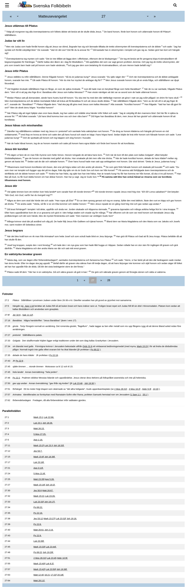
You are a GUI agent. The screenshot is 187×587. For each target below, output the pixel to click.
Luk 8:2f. (50, 563)
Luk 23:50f (51, 569)
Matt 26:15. (38, 428)
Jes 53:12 (38, 518)
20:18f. (60, 575)
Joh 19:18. (72, 518)
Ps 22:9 (19, 361)
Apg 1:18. (38, 439)
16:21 (47, 575)
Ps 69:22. (38, 507)
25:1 (145, 394)
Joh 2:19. (48, 530)
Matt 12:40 (38, 575)
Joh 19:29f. (48, 552)
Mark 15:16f (39, 484)
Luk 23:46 (78, 383)
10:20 (156, 389)
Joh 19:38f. (62, 569)
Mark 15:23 (142, 346)
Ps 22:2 (16, 377)
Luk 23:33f (38, 501)
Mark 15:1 (38, 417)
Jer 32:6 (16, 315)
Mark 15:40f (39, 563)
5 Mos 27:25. (39, 434)
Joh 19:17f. (49, 501)
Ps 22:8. (37, 524)
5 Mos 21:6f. (39, 473)
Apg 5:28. (49, 479)
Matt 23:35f (38, 479)
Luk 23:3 (48, 445)
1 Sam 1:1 (136, 394)
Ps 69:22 (95, 349)
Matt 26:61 (38, 530)
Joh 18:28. (48, 423)
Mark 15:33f (39, 546)
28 (108, 280)
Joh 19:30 (89, 383)
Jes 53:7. (37, 451)
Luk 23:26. (50, 496)
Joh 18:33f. (58, 445)
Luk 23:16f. (38, 462)
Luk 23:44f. (51, 546)
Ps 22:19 (53, 355)
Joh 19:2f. (50, 484)
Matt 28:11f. (39, 580)
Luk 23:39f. (38, 541)
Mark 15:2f (38, 445)
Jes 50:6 (37, 490)
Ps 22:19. (38, 513)
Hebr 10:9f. (62, 558)
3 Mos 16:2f (134, 389)
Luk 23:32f (61, 518)
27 (92, 280)
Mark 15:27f (49, 518)
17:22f (54, 575)
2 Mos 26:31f (120, 389)
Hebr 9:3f (146, 389)
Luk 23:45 (51, 558)
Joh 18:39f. (49, 456)
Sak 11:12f (27, 315)
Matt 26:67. (47, 490)
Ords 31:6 (87, 346)
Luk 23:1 (37, 423)
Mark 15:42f (39, 569)
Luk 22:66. (49, 417)
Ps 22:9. (37, 535)
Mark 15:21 (38, 496)
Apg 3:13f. (38, 468)
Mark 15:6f (38, 456)
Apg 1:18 (28, 306)
